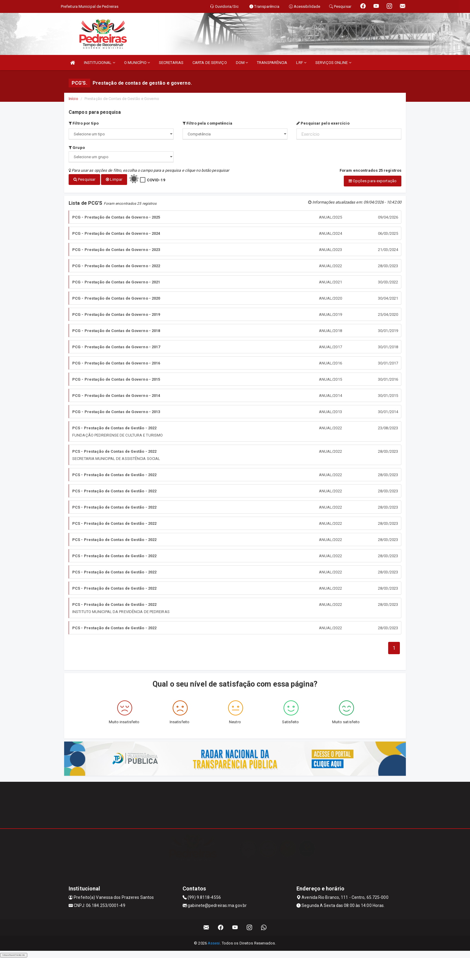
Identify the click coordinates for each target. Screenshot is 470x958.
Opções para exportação (373, 181)
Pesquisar (84, 179)
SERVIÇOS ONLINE (333, 62)
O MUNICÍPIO (137, 62)
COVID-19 (156, 180)
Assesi (214, 943)
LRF (301, 62)
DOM (242, 62)
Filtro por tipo (84, 123)
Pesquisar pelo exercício (323, 123)
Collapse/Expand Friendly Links (13, 955)
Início (73, 98)
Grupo (77, 147)
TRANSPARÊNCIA (272, 62)
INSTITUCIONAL (99, 62)
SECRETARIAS (171, 62)
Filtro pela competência (208, 123)
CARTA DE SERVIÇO (209, 62)
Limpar (114, 179)
